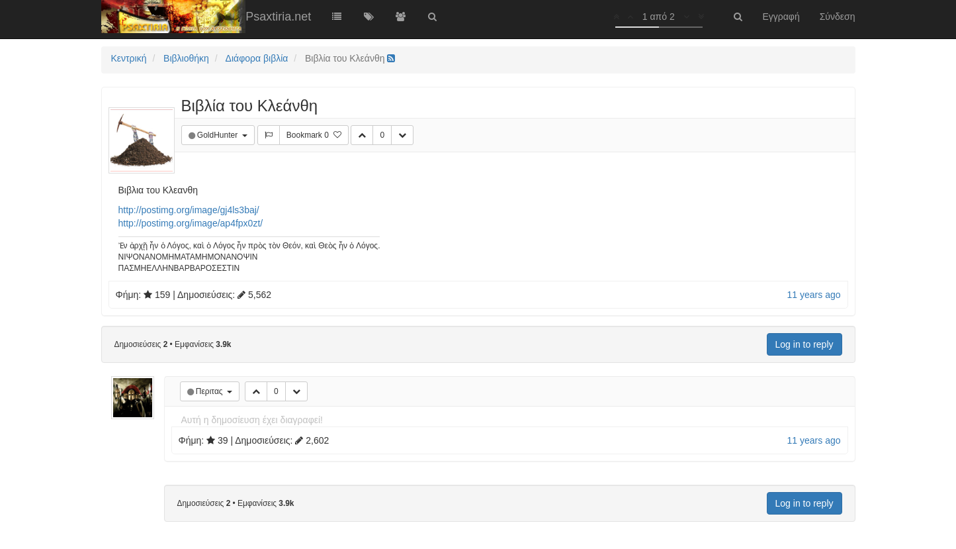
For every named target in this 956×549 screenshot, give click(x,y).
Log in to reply (804, 344)
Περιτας (210, 391)
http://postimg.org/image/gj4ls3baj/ (188, 210)
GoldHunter (218, 135)
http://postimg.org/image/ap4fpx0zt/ (190, 223)
